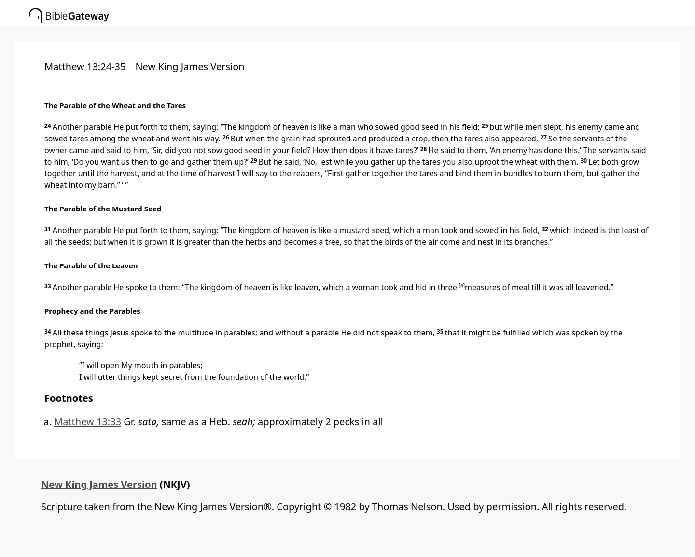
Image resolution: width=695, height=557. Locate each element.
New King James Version (99, 484)
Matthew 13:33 (87, 421)
